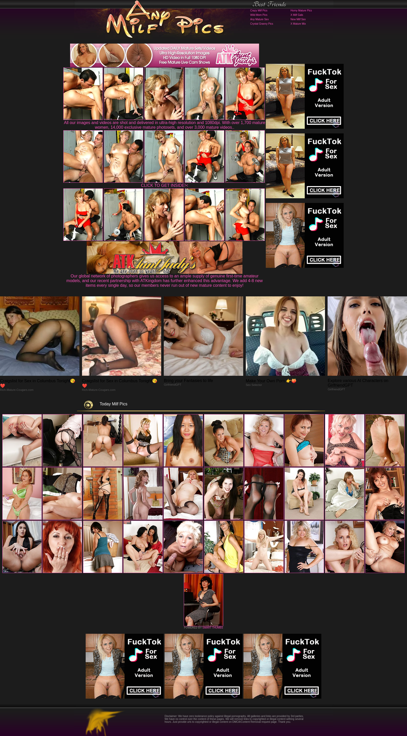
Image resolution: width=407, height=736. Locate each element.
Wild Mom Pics (258, 14)
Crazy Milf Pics (258, 10)
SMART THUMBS (212, 627)
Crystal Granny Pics (261, 23)
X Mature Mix (298, 23)
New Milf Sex (298, 19)
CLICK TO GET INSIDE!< (164, 185)
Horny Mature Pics (301, 10)
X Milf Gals (296, 14)
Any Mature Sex (259, 19)
